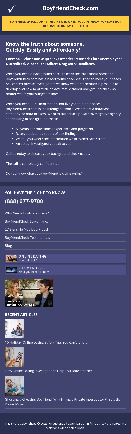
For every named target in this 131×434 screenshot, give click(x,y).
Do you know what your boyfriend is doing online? (44, 173)
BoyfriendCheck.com (70, 8)
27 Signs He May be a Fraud (26, 229)
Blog (8, 245)
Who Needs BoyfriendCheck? (27, 213)
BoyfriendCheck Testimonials (27, 237)
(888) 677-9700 (24, 201)
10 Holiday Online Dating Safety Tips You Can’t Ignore (46, 342)
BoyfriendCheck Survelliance (27, 221)
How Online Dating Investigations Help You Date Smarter (48, 371)
